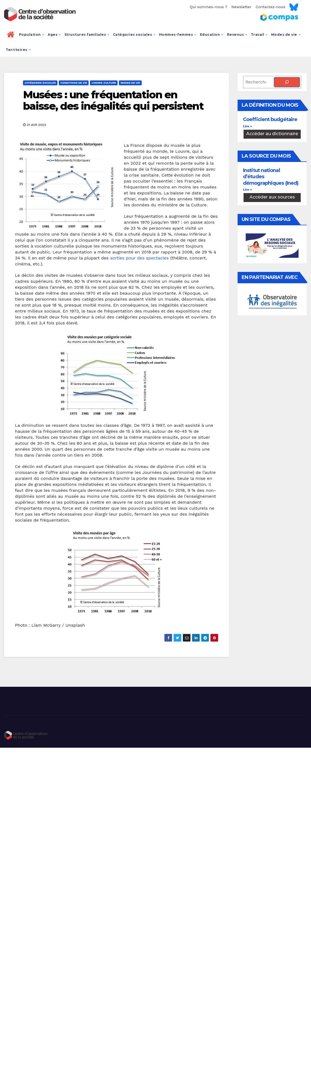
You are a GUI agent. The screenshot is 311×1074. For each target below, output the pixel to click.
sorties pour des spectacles (139, 258)
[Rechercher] (287, 82)
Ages (54, 34)
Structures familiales (87, 34)
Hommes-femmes (178, 34)
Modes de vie (286, 34)
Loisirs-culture (104, 82)
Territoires (18, 50)
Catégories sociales (134, 34)
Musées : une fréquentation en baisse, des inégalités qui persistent (113, 100)
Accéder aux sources (272, 197)
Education (212, 34)
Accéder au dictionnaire (272, 133)
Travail (259, 34)
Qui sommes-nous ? (208, 7)
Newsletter (241, 7)
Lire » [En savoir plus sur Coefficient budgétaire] (247, 126)
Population (32, 34)
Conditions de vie (73, 82)
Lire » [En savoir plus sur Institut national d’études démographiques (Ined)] (247, 189)
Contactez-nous (270, 7)
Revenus (237, 34)
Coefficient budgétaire (270, 119)
